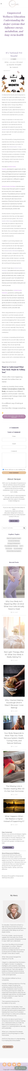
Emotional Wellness (13, 541)
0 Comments (14, 67)
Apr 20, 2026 (14, 612)
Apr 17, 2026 (14, 660)
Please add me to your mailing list (14, 469)
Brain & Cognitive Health (14, 538)
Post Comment (14, 472)
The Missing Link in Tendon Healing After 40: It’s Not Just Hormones (14, 788)
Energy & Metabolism (14, 543)
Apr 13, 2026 (14, 794)
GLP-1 (21, 546)
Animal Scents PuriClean (8, 186)
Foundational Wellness (11, 546)
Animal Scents (6, 129)
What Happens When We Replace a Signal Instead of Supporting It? (14, 818)
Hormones (9, 548)
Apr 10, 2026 (14, 824)
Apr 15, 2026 (14, 746)
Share (14, 59)
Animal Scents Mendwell (11, 250)
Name (14, 436)
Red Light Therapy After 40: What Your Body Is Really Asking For (14, 654)
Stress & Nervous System (14, 551)
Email (14, 443)
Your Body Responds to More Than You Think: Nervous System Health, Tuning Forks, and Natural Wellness (14, 738)
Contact (8, 1047)
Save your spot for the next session (14, 416)
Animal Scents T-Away (15, 147)
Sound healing (18, 548)
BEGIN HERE (14, 521)
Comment (14, 451)
